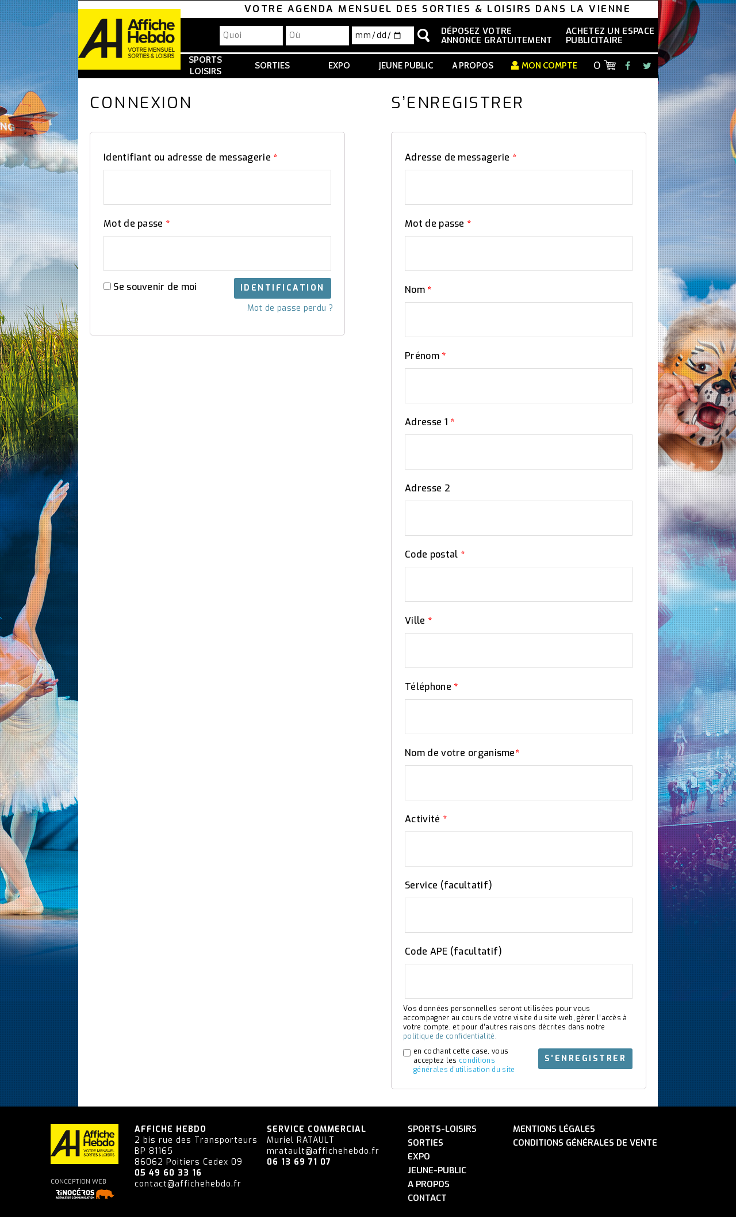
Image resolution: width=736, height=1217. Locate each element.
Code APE (453, 951)
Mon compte (549, 65)
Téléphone (431, 687)
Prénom (425, 356)
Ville (418, 621)
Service (448, 885)
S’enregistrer (586, 1058)
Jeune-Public (437, 1170)
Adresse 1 (429, 422)
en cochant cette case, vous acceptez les (464, 1060)
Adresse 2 (427, 488)
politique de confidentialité (448, 1036)
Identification (282, 288)
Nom (418, 290)
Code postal (435, 554)
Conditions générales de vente (585, 1143)
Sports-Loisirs (442, 1129)
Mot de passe (136, 224)
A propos (473, 65)
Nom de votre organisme (462, 753)
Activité (426, 819)
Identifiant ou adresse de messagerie (190, 157)
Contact (427, 1198)
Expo (339, 65)
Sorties (272, 65)
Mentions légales (554, 1129)
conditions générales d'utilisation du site (464, 1065)
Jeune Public (406, 65)
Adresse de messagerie (460, 157)
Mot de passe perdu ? (290, 308)
